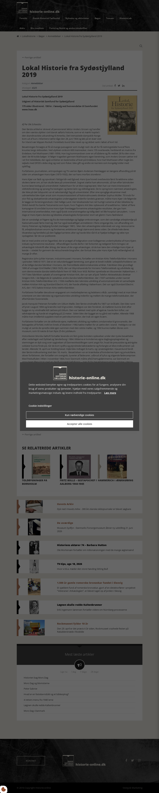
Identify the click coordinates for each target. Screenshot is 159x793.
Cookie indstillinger (40, 405)
